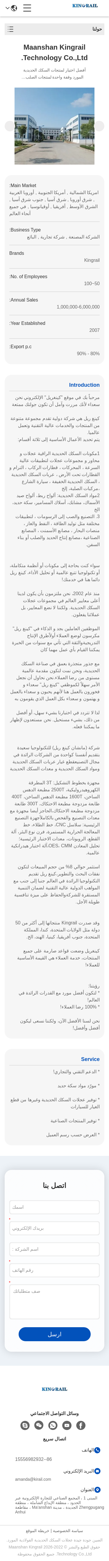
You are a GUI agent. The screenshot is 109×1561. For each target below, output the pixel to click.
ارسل (55, 1334)
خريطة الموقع (37, 1530)
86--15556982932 (33, 1459)
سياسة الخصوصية (68, 1530)
